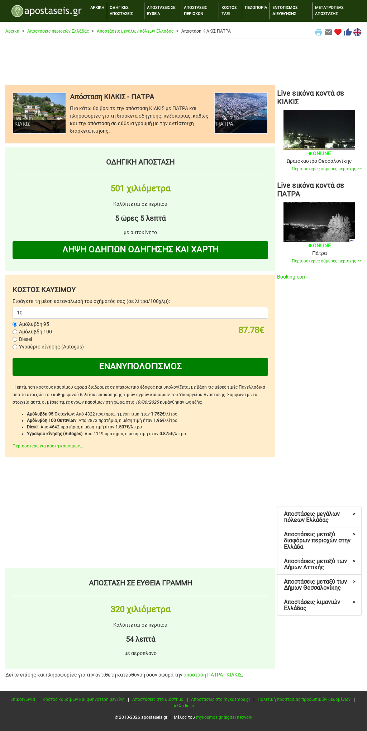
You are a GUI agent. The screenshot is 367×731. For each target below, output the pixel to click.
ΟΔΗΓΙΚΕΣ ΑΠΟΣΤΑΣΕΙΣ (121, 10)
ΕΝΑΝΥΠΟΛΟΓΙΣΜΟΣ (140, 366)
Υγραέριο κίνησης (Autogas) (51, 347)
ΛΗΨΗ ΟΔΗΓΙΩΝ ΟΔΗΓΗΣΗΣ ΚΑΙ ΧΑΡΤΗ (140, 250)
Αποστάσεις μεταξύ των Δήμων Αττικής (319, 564)
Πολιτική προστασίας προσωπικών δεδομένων (304, 699)
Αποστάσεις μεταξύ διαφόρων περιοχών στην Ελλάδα (319, 540)
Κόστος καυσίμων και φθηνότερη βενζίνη (84, 699)
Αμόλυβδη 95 (34, 324)
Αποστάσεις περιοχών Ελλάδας (58, 31)
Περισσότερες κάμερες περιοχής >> (327, 168)
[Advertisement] (183, 62)
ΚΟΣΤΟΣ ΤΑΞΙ (229, 10)
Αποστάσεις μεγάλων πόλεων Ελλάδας (135, 31)
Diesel (25, 339)
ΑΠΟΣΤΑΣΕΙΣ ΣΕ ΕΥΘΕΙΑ (161, 10)
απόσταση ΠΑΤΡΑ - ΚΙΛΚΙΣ (213, 675)
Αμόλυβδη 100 (35, 331)
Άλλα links (183, 705)
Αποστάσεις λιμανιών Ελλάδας (319, 605)
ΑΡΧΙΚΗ (97, 7)
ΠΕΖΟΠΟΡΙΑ (256, 7)
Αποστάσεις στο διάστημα (158, 699)
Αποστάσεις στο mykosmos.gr (220, 699)
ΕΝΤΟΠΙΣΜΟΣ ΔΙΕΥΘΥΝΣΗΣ (284, 10)
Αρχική (12, 31)
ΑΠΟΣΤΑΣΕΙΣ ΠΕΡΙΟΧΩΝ (195, 10)
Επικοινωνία (22, 699)
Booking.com (291, 277)
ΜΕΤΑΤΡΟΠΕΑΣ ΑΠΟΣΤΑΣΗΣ (329, 10)
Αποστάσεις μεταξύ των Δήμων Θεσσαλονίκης (319, 585)
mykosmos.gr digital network (224, 717)
